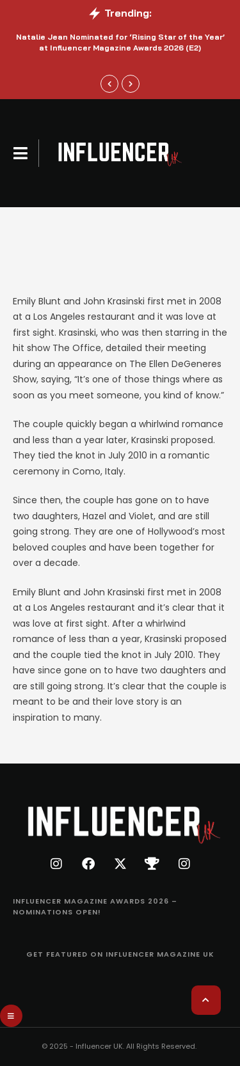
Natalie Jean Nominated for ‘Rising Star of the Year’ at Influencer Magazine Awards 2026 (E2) (120, 42)
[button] (21, 153)
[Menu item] (120, 906)
